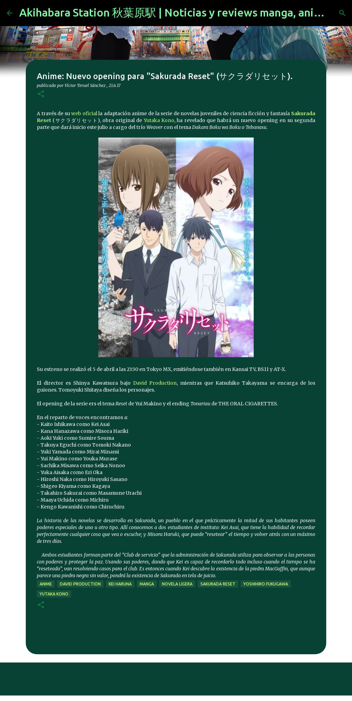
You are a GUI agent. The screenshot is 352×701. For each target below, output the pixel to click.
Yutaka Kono (159, 120)
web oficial (84, 113)
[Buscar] (342, 13)
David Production (155, 383)
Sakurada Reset (217, 584)
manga (147, 584)
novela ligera (177, 584)
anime (46, 584)
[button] (41, 94)
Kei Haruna (120, 584)
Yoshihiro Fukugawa (265, 584)
